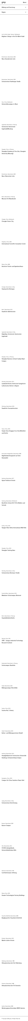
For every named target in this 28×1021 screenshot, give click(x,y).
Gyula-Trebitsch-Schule (8, 480)
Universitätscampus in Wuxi (10, 104)
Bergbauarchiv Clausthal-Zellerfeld (12, 918)
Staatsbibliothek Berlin (8, 618)
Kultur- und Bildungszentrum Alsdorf (12, 733)
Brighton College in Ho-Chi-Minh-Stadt (13, 36)
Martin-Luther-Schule (8, 940)
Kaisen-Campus (6, 825)
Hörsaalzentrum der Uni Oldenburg (12, 963)
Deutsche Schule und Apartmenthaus (12, 266)
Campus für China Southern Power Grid (13, 780)
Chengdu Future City (7, 221)
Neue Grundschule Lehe (8, 59)
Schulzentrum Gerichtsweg (9, 803)
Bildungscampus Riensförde (9, 688)
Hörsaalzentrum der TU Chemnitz (11, 985)
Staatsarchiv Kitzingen (8, 289)
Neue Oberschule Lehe (8, 176)
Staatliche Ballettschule (8, 311)
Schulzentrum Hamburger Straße (11, 81)
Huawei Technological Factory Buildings (13, 895)
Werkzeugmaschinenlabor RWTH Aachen (13, 1008)
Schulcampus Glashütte (8, 665)
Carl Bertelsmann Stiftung (9, 873)
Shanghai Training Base (8, 550)
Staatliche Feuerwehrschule (10, 408)
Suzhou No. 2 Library (8, 710)
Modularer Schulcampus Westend (11, 595)
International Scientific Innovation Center (14, 244)
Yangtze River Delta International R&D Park (14, 528)
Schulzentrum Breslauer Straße (11, 573)
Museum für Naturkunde (9, 199)
